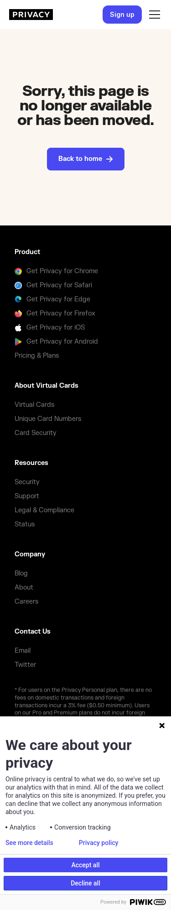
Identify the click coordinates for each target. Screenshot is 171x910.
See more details (29, 842)
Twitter (25, 665)
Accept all (85, 865)
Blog (21, 573)
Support (27, 496)
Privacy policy (99, 842)
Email (23, 651)
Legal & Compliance (44, 510)
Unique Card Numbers (48, 419)
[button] (153, 14)
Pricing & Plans (37, 356)
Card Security (36, 433)
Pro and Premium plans (63, 712)
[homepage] (31, 14)
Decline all (85, 883)
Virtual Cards (34, 405)
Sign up (122, 14)
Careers (26, 601)
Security (27, 482)
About (24, 587)
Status (25, 524)
